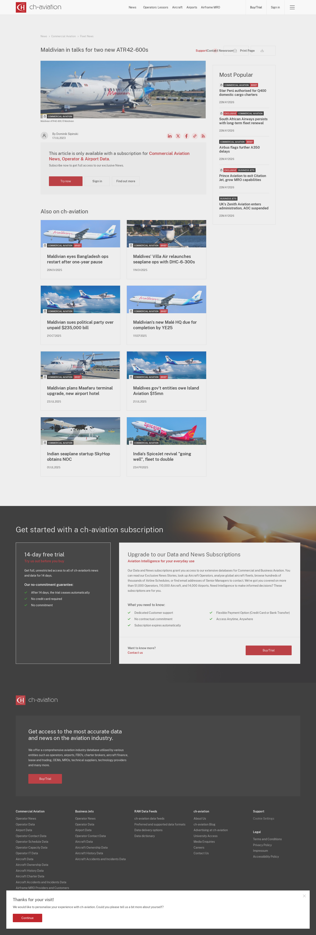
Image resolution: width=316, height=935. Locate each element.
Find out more (125, 181)
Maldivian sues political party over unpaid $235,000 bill (80, 325)
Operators (122, 7)
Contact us (135, 653)
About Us (200, 818)
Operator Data (25, 824)
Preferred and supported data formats (159, 824)
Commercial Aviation (63, 36)
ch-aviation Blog (204, 824)
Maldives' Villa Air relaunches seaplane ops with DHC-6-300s (164, 259)
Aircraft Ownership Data (32, 865)
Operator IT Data (27, 853)
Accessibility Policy (266, 856)
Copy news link (195, 136)
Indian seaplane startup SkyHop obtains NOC (78, 456)
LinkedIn (170, 136)
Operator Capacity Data (31, 847)
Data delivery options (148, 830)
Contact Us (201, 853)
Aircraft (174, 7)
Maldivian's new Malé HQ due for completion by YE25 (165, 325)
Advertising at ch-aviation (211, 830)
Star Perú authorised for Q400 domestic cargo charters (242, 93)
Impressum (260, 851)
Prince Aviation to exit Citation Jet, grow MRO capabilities (242, 178)
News (97, 7)
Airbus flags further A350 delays (239, 149)
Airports (199, 7)
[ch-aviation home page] (38, 7)
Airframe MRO (228, 7)
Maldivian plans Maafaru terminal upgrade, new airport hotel (80, 391)
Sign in (275, 7)
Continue (27, 918)
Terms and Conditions (267, 839)
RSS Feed (203, 136)
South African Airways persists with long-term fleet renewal (243, 121)
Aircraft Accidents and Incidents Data (41, 882)
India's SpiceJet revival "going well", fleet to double (162, 456)
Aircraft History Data (30, 870)
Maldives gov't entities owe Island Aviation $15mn (166, 391)
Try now (65, 181)
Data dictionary (144, 836)
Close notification (304, 896)
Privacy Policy (262, 845)
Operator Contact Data (31, 836)
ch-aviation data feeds (149, 818)
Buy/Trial (256, 7)
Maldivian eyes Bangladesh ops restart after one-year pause (77, 259)
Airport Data (24, 830)
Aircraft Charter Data (30, 876)
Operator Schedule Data (32, 842)
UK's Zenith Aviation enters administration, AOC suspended (244, 206)
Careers (199, 847)
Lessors (148, 7)
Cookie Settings (263, 818)
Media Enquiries (204, 842)
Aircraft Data (24, 859)
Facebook (186, 136)
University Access (206, 836)
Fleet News (86, 36)
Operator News (26, 818)
